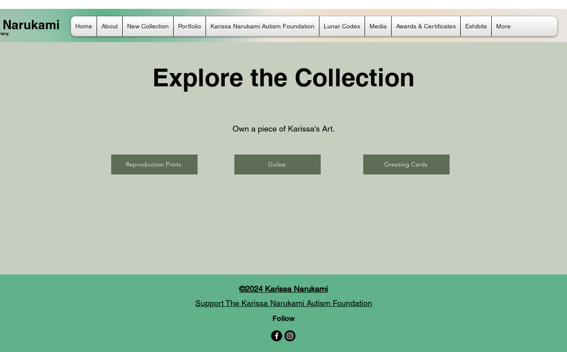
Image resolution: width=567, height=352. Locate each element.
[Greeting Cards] (406, 164)
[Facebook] (276, 335)
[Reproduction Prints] (154, 164)
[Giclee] (277, 164)
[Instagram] (289, 335)
